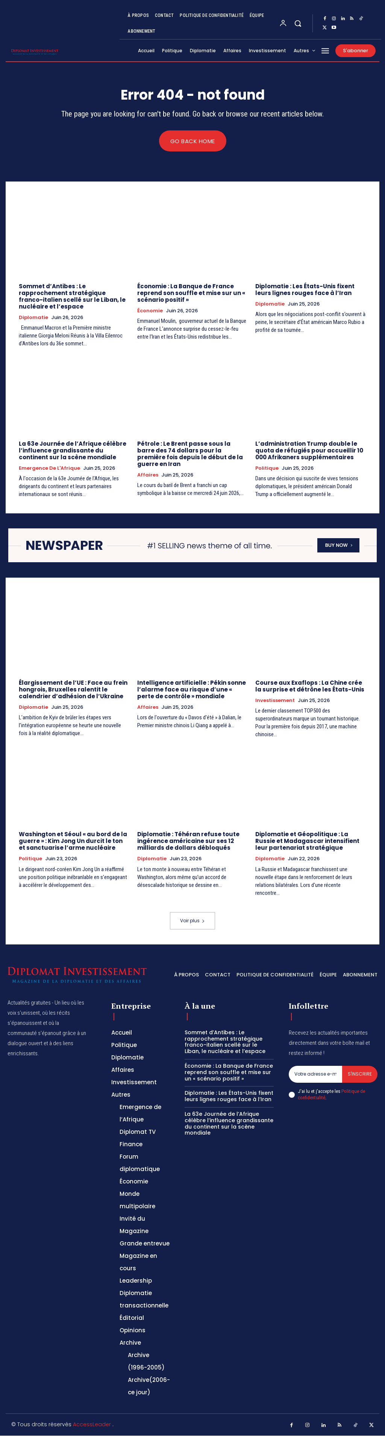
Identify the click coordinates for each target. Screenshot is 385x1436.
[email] (315, 1074)
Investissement (275, 701)
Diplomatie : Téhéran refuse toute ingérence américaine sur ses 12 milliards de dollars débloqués (188, 841)
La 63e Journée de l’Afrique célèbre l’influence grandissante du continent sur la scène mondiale (72, 450)
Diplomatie (33, 318)
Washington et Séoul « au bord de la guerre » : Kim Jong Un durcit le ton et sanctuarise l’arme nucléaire (73, 841)
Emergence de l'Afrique (49, 468)
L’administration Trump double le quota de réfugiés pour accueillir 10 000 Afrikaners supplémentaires (309, 450)
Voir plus (192, 921)
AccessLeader (92, 1424)
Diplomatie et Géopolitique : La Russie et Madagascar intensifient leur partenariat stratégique (307, 841)
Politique (267, 468)
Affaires (147, 475)
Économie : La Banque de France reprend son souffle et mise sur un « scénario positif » (191, 293)
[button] (298, 23)
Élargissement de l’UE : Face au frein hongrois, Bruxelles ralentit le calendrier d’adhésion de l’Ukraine (73, 689)
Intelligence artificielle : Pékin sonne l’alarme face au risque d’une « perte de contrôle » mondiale (191, 689)
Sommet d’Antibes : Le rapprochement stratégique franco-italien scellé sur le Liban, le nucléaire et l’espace (72, 296)
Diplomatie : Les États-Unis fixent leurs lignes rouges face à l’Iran (305, 289)
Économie (150, 311)
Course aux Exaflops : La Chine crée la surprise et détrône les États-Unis (309, 686)
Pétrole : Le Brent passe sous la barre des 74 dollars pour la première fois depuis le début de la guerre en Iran (190, 454)
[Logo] (19, 51)
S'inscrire (360, 1074)
